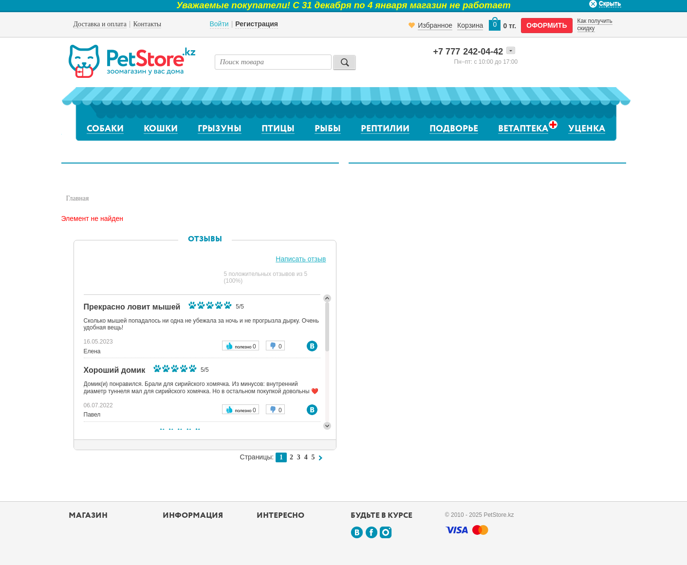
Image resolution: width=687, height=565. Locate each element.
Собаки (105, 129)
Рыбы (328, 129)
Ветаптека (523, 128)
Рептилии (385, 129)
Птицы (278, 129)
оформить (546, 25)
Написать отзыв (301, 259)
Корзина (470, 25)
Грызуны (219, 129)
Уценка (586, 129)
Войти (219, 24)
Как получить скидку (595, 24)
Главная (77, 198)
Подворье (453, 129)
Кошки (161, 129)
